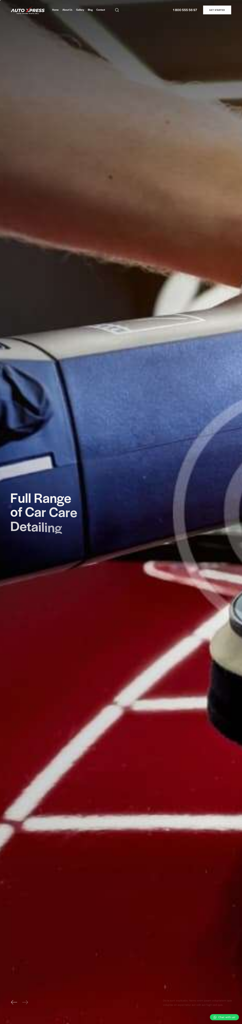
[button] (224, 1017)
